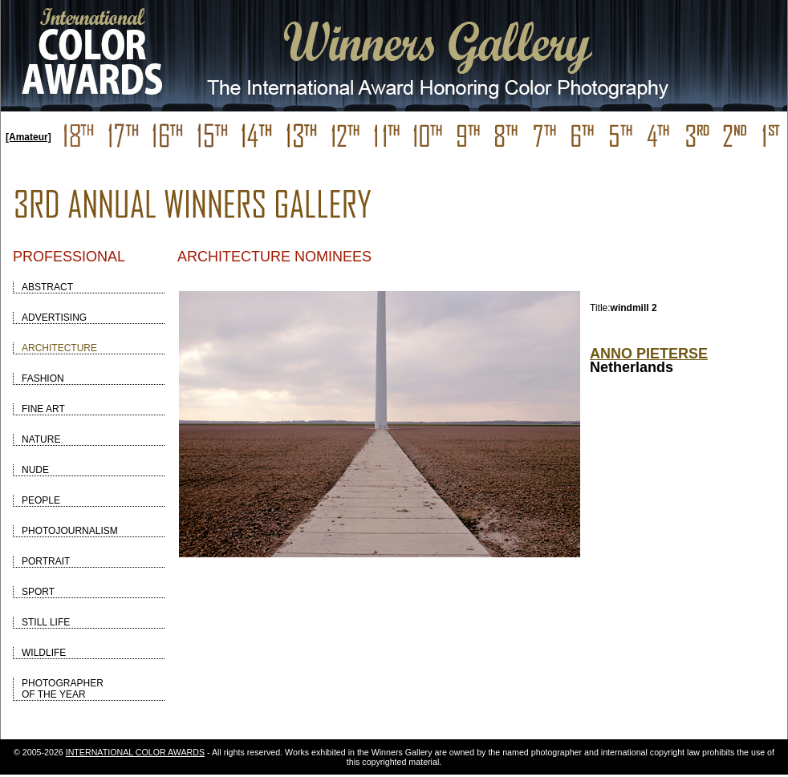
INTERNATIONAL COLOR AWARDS (135, 752)
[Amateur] (28, 137)
